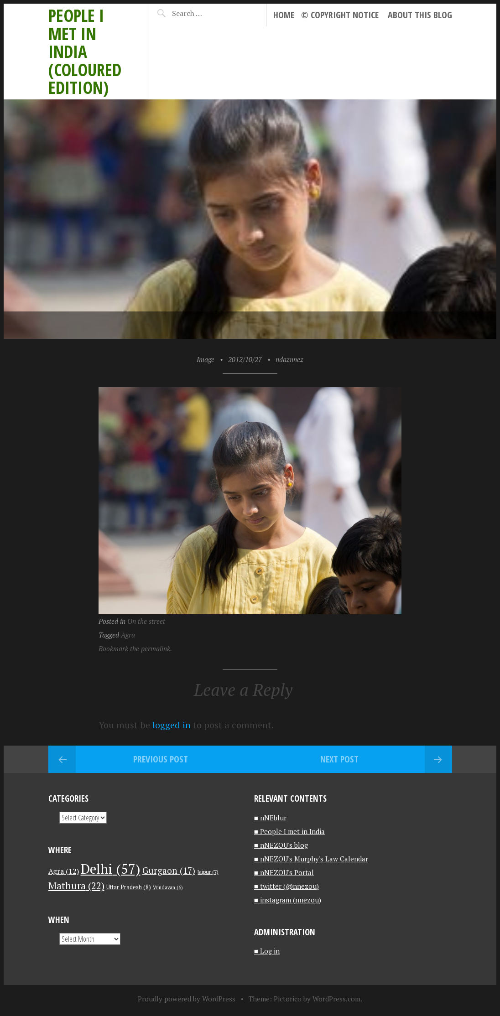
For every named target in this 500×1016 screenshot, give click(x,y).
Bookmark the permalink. (135, 648)
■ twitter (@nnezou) (286, 886)
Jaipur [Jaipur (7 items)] (208, 871)
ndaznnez (289, 359)
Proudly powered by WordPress (186, 998)
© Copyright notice (340, 15)
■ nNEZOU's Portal (284, 872)
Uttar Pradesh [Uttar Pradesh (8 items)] (128, 887)
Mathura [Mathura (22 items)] (76, 885)
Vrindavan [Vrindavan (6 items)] (168, 887)
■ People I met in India (289, 831)
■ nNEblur (270, 817)
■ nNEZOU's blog (281, 845)
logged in (171, 725)
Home (283, 15)
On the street (146, 621)
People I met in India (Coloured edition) (84, 51)
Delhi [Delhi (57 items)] (111, 868)
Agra (128, 634)
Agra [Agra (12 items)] (63, 871)
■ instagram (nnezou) (287, 899)
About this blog (420, 15)
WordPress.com (336, 998)
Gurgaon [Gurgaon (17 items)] (168, 870)
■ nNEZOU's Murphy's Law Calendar (311, 858)
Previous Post (160, 759)
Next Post (339, 759)
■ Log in (267, 950)
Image (205, 359)
